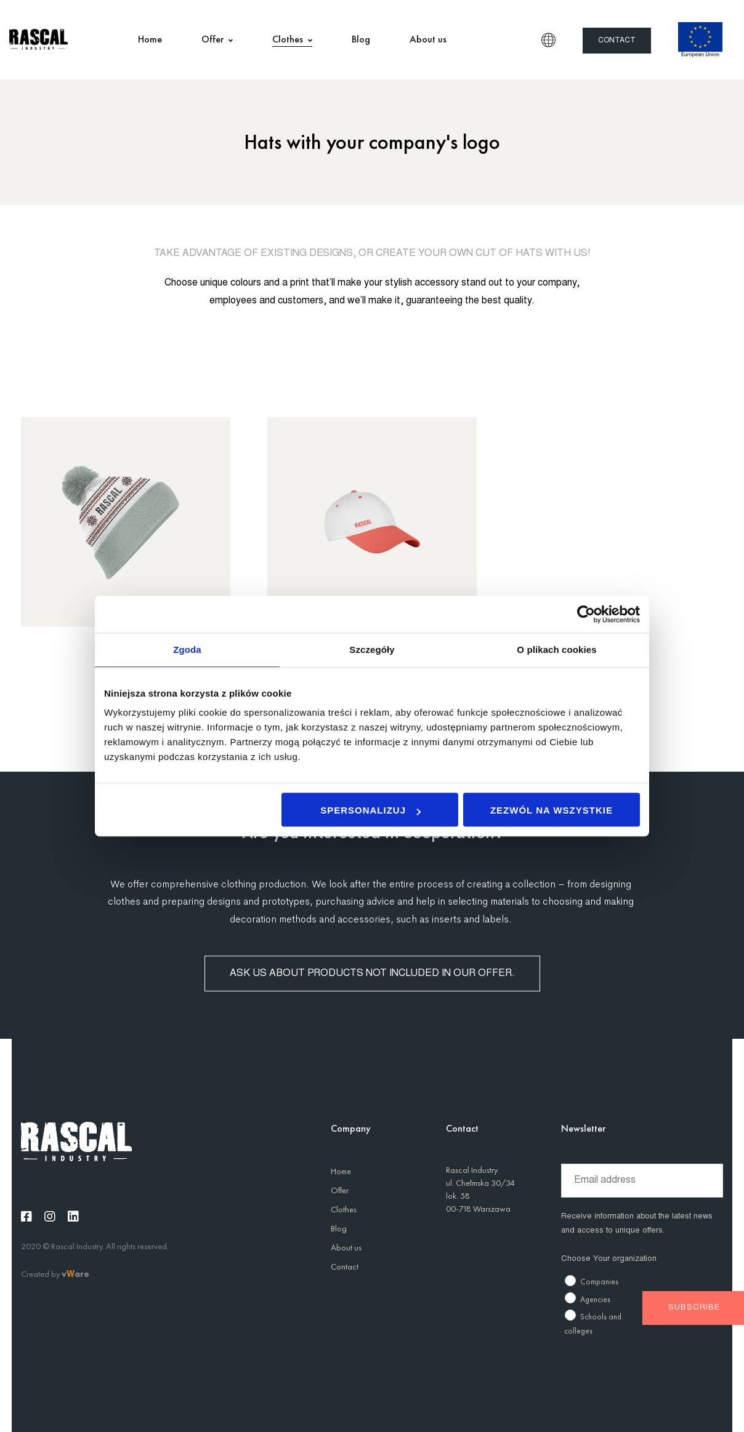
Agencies (595, 1299)
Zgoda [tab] (187, 649)
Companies (599, 1281)
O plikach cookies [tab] (556, 649)
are (82, 1273)
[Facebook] (26, 1216)
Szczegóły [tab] (371, 649)
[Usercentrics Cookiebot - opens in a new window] (586, 614)
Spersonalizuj (370, 810)
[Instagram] (49, 1216)
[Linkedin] (73, 1216)
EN (548, 40)
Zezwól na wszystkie (551, 810)
